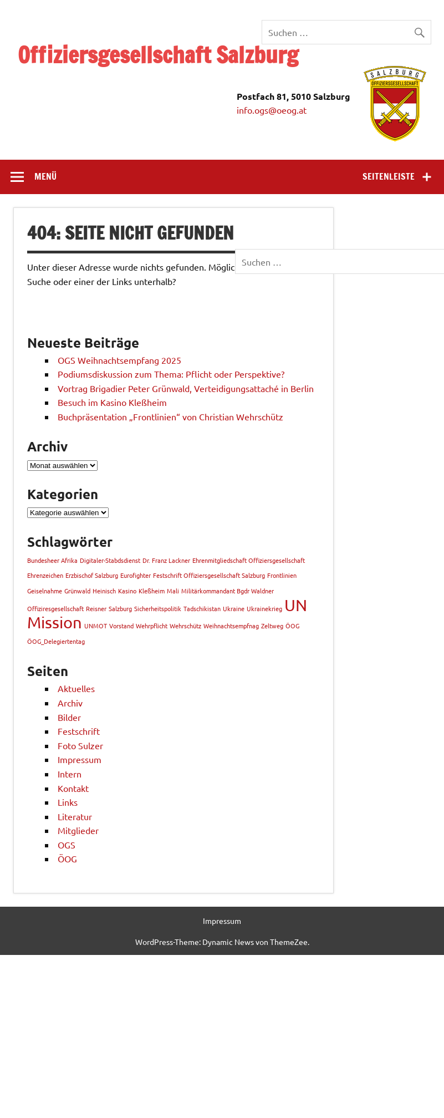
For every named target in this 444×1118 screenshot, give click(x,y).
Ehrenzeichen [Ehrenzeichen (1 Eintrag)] (45, 575)
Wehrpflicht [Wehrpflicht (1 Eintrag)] (151, 625)
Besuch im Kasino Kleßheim (112, 402)
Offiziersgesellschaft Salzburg (158, 54)
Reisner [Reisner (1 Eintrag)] (96, 608)
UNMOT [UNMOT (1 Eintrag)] (95, 625)
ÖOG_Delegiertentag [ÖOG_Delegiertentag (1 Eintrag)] (56, 641)
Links (68, 801)
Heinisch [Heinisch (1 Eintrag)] (104, 590)
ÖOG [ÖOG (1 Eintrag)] (292, 625)
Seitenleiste (389, 176)
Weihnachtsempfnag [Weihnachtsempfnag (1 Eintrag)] (231, 625)
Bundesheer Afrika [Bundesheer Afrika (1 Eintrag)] (52, 560)
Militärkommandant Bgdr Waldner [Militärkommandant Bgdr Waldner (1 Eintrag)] (227, 590)
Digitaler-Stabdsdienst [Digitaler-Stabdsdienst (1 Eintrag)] (110, 560)
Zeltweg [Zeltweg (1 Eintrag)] (272, 625)
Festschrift (79, 730)
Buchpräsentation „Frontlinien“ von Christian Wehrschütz (170, 416)
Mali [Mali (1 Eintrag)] (173, 590)
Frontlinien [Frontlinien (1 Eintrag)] (282, 575)
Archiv (70, 702)
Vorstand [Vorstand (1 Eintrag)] (121, 625)
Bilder (69, 717)
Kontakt (73, 788)
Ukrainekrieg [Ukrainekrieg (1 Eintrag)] (264, 608)
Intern (69, 773)
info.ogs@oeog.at (272, 109)
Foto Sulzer (80, 745)
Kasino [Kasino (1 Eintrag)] (127, 590)
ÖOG (67, 858)
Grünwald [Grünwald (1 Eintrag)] (77, 590)
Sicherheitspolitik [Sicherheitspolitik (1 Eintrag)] (157, 608)
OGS (66, 844)
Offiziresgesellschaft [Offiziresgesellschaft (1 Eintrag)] (55, 608)
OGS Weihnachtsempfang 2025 (119, 359)
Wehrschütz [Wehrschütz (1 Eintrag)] (185, 625)
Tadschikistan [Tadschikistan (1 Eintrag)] (202, 608)
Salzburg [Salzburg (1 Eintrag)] (120, 608)
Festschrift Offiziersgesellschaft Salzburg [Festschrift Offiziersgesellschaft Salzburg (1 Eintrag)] (209, 575)
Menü (45, 176)
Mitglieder (78, 830)
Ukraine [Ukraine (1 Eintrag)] (233, 608)
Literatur (75, 816)
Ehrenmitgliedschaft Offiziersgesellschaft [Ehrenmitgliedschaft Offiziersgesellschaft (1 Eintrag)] (248, 560)
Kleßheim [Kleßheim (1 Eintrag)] (152, 590)
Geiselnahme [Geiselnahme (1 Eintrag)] (44, 590)
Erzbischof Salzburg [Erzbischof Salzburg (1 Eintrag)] (91, 575)
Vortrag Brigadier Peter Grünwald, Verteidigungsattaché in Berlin (186, 388)
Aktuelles (76, 688)
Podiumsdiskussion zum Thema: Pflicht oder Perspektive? (172, 373)
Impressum (79, 759)
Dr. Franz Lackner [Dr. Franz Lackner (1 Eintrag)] (166, 560)
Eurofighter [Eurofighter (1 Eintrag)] (135, 575)
